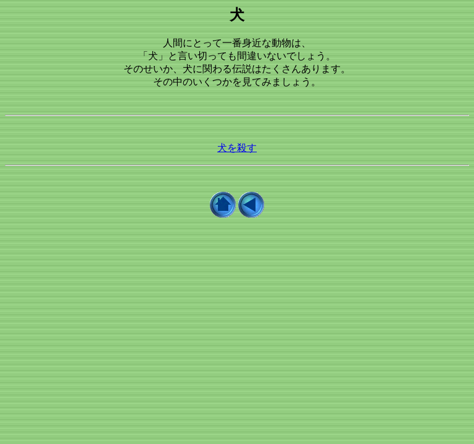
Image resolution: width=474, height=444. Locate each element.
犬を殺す (237, 147)
